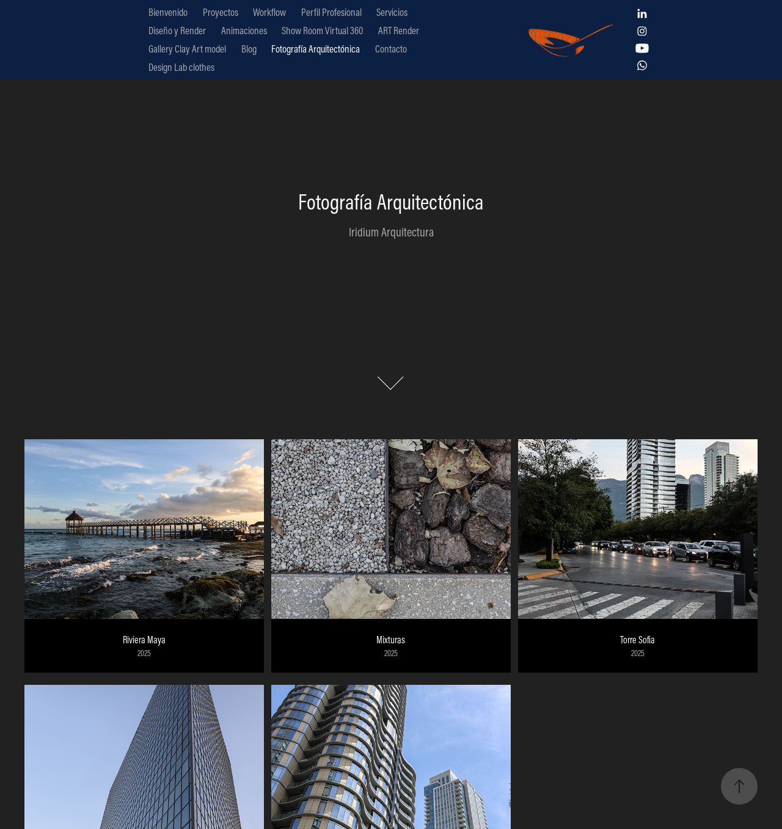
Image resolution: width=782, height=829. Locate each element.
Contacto (391, 48)
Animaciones (244, 30)
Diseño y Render (177, 30)
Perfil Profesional (331, 11)
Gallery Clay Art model (187, 48)
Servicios (391, 11)
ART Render (398, 30)
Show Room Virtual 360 (322, 30)
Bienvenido (168, 11)
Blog (249, 48)
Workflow (269, 11)
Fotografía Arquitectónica (315, 48)
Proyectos (220, 11)
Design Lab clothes (181, 66)
